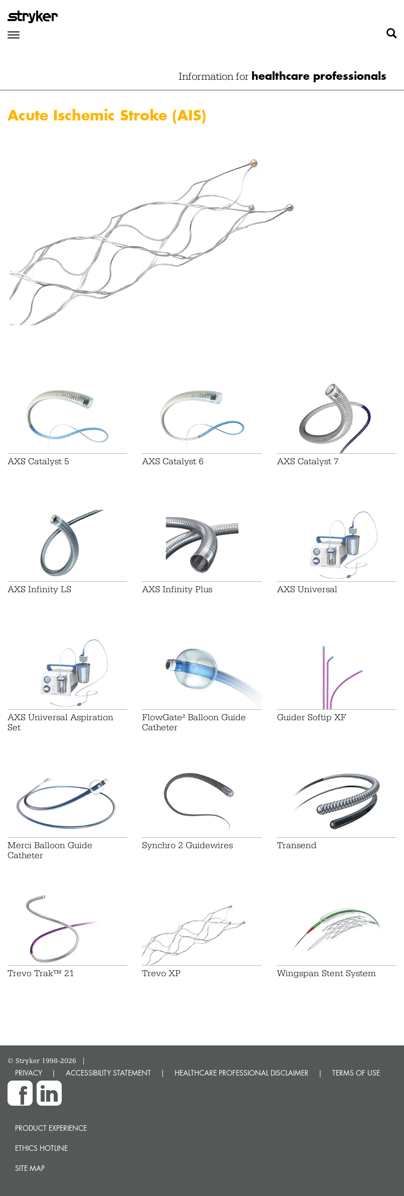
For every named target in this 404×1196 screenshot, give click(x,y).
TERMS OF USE (356, 1073)
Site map (30, 1168)
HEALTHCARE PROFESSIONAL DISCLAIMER (242, 1073)
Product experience (51, 1128)
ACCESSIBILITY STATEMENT (108, 1073)
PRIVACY (28, 1073)
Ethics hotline (41, 1148)
